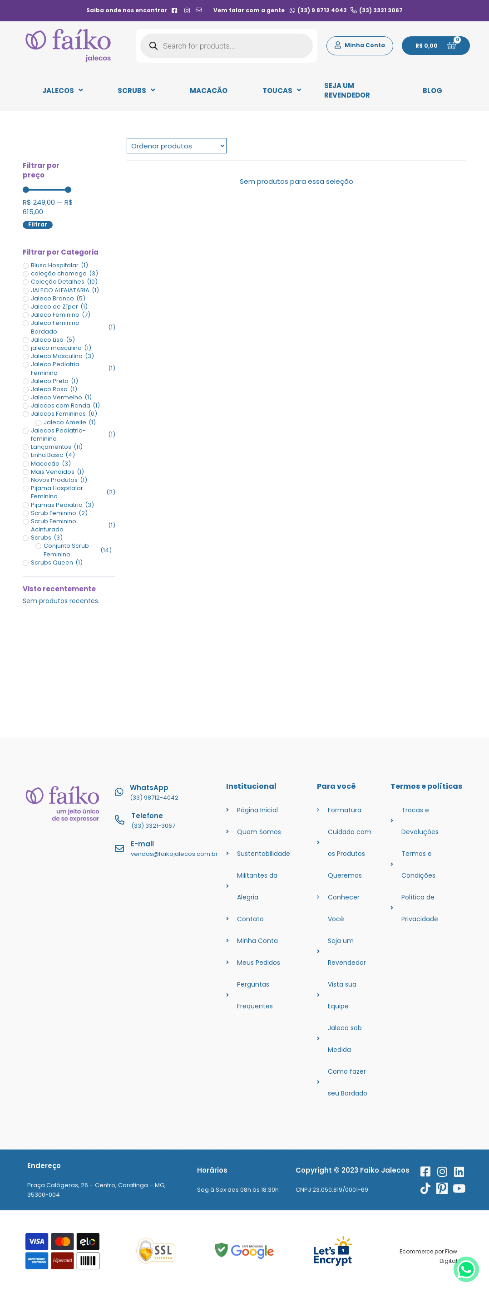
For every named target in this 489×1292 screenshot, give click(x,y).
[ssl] (156, 1251)
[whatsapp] (466, 1280)
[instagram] (187, 10)
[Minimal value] (47, 190)
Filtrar (37, 224)
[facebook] (174, 10)
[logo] (68, 46)
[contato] (199, 10)
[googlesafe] (244, 1251)
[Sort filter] (177, 145)
